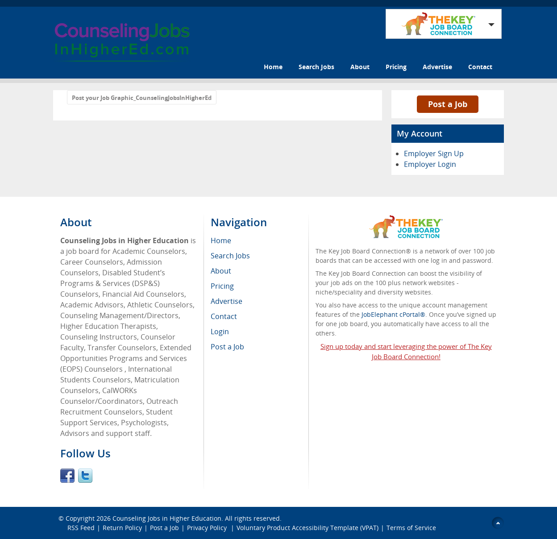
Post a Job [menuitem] (227, 347)
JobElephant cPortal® (393, 314)
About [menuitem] (221, 271)
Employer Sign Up (434, 153)
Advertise (437, 66)
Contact (480, 66)
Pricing (396, 66)
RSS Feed (81, 527)
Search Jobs (316, 66)
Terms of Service (411, 527)
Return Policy (122, 527)
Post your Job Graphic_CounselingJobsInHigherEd (142, 98)
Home (273, 66)
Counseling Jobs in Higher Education (166, 518)
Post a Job (447, 104)
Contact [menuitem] (224, 316)
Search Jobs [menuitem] (230, 256)
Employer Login (430, 164)
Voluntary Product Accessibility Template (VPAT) (307, 527)
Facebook (67, 476)
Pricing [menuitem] (222, 286)
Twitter (85, 476)
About (360, 66)
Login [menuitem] (220, 331)
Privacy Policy (208, 527)
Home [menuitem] (221, 240)
